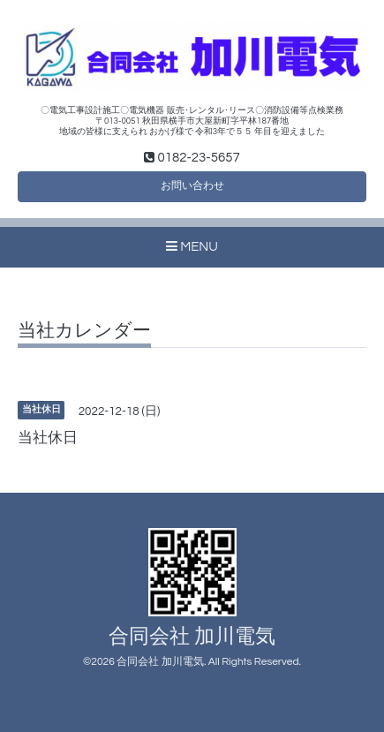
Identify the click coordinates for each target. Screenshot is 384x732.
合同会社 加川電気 (192, 637)
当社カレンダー (84, 330)
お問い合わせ (192, 186)
